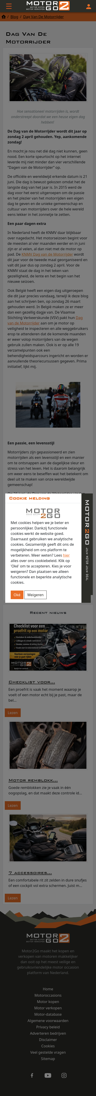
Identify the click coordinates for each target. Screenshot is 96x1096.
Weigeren (35, 594)
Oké (17, 594)
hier (66, 555)
